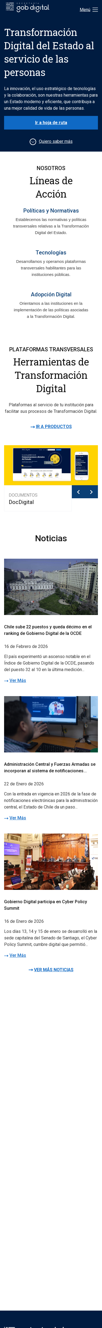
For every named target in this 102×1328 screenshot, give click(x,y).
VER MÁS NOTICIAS (53, 969)
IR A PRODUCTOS (54, 426)
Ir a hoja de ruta (51, 122)
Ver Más (18, 680)
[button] (78, 491)
